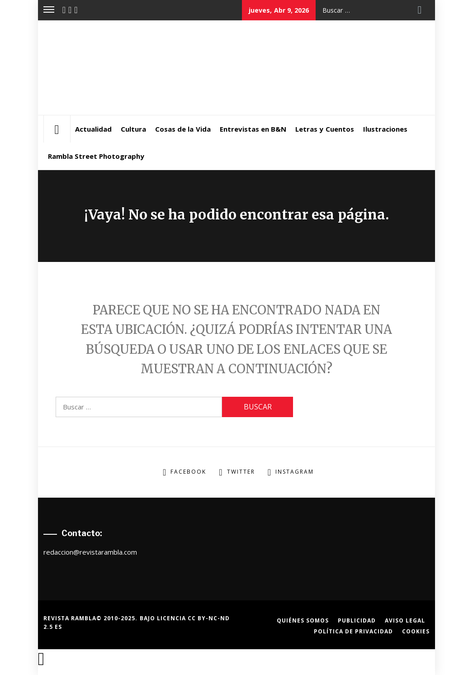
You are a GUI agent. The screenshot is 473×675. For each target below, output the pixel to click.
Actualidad (93, 128)
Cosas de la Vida (183, 128)
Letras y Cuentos (324, 128)
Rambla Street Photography (96, 156)
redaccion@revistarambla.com (90, 551)
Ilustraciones (385, 128)
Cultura (133, 128)
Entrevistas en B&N (253, 128)
